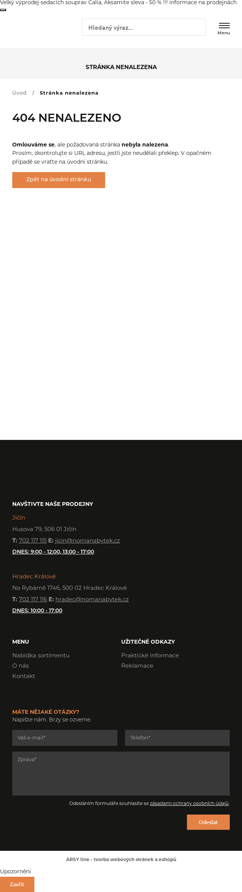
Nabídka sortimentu (41, 656)
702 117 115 (33, 541)
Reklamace (137, 666)
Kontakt (23, 676)
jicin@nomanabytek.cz (87, 541)
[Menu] (224, 25)
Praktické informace (150, 656)
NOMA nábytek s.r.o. (39, 29)
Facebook (127, 688)
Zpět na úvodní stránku (58, 180)
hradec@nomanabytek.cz (92, 600)
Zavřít (3, 10)
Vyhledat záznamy (197, 26)
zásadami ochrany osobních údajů (189, 804)
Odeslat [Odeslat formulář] (208, 822)
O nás (20, 666)
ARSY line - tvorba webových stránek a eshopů (121, 860)
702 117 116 (33, 600)
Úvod (19, 93)
